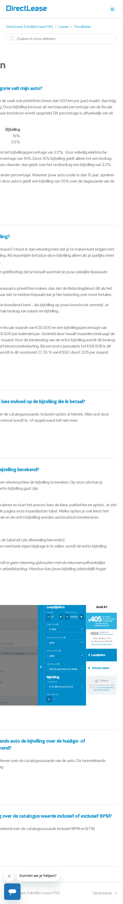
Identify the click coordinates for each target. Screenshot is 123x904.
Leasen (64, 26)
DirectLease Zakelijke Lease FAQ (29, 26)
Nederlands (103, 893)
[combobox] (61, 39)
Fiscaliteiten (82, 26)
